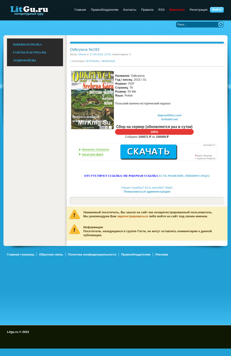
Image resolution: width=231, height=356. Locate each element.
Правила (147, 9)
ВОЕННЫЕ (108, 61)
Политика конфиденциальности (92, 254)
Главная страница (20, 254)
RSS (161, 9)
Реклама (161, 254)
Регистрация (198, 9)
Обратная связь (51, 254)
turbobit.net (169, 119)
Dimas (82, 54)
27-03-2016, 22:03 (100, 54)
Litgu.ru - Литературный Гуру (38, 10)
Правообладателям (104, 9)
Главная (80, 9)
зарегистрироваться (132, 216)
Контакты (129, 9)
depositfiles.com (170, 115)
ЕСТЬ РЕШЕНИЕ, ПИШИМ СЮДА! (184, 175)
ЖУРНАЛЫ (92, 61)
